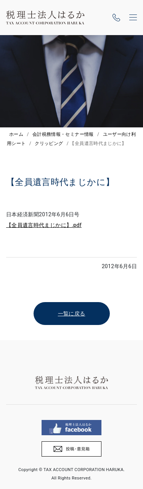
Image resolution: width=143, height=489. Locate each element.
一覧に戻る (71, 313)
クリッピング (49, 143)
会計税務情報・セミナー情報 (63, 134)
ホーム (16, 134)
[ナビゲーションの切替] (133, 17)
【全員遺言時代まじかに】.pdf (44, 225)
